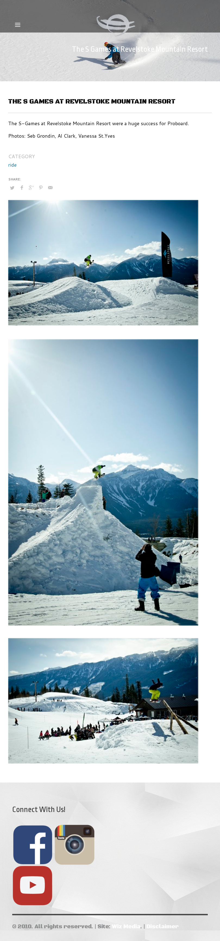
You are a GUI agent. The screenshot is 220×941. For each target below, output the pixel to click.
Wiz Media (126, 926)
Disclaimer (162, 926)
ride (12, 164)
